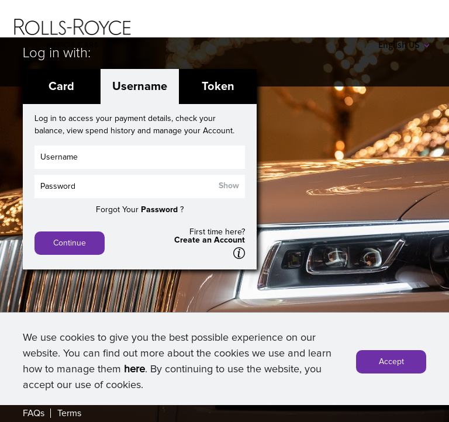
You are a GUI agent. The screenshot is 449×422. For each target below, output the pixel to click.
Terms (69, 413)
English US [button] (403, 44)
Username (139, 86)
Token (218, 86)
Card (61, 86)
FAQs (33, 413)
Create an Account (209, 240)
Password (159, 210)
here (134, 371)
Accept (391, 364)
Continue (69, 243)
